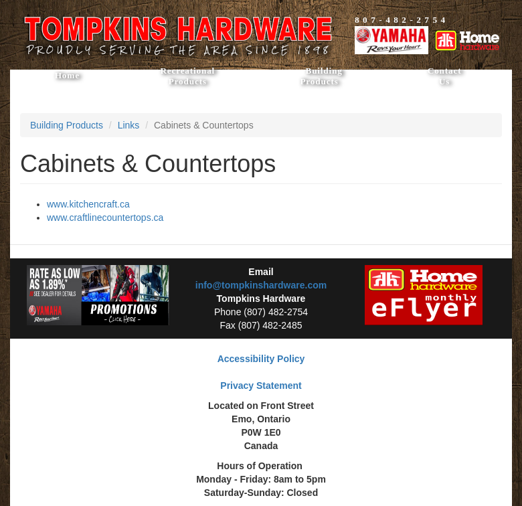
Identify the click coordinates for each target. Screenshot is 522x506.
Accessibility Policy (261, 358)
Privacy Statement (260, 385)
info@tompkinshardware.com (261, 285)
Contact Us (445, 76)
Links (129, 125)
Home (67, 75)
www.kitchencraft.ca (88, 204)
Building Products (323, 76)
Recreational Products (187, 76)
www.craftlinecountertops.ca (105, 217)
